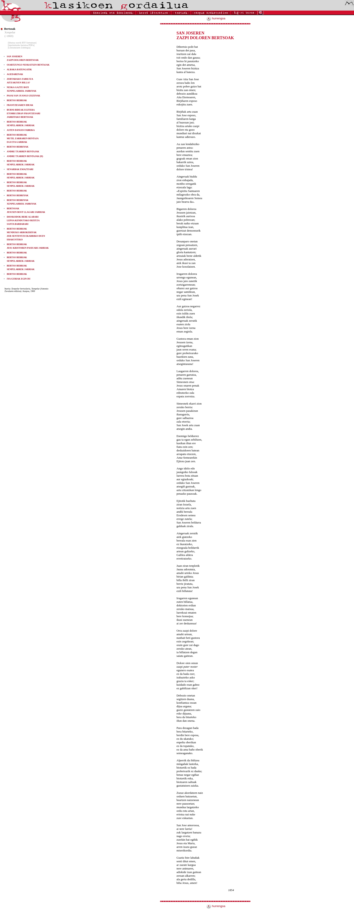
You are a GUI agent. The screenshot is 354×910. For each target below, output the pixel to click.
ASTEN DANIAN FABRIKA (21, 130)
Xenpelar (10, 32)
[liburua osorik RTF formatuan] (22, 42)
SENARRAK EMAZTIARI (20, 169)
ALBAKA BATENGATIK (19, 69)
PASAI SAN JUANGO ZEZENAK (23, 95)
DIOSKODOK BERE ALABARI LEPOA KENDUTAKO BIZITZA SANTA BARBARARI (23, 220)
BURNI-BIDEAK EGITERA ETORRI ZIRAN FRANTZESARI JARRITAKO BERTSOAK (23, 113)
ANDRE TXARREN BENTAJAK (23, 151)
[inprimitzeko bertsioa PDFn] (21, 45)
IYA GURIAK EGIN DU (18, 279)
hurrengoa (215, 18)
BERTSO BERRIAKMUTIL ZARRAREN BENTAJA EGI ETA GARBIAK (23, 138)
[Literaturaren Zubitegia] (19, 47)
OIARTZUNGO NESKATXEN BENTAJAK (28, 65)
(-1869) (9, 36)
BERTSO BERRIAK (17, 100)
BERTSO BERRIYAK (17, 147)
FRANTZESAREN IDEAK (20, 105)
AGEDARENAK (15, 74)
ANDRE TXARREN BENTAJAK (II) (25, 156)
